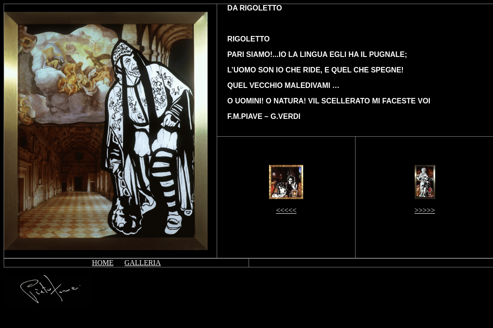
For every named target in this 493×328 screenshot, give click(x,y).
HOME (102, 262)
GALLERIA (142, 262)
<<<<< (286, 210)
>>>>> (424, 210)
